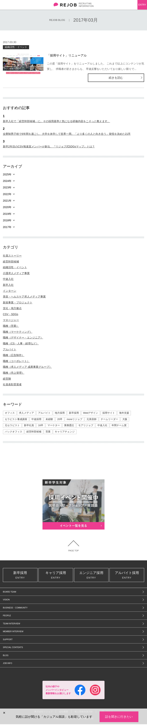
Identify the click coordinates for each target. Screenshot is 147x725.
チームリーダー (109, 419)
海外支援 (124, 412)
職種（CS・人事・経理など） (21, 343)
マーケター (53, 425)
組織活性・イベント (16, 47)
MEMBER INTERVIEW (13, 632)
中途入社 (8, 278)
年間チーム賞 (119, 425)
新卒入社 (8, 284)
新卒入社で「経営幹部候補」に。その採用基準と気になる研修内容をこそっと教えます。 (56, 121)
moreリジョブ (74, 419)
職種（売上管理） (13, 372)
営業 (48, 431)
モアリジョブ (85, 425)
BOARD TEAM (9, 592)
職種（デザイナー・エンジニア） (23, 337)
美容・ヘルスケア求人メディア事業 (24, 296)
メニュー (5, 5)
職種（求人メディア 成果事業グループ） (27, 366)
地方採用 (60, 412)
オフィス (10, 412)
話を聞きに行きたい (119, 716)
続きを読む (129, 77)
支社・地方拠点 (12, 308)
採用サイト (108, 412)
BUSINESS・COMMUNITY (15, 608)
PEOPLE (7, 616)
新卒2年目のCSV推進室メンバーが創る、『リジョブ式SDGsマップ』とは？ (49, 146)
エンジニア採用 (91, 575)
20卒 (59, 419)
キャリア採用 (56, 575)
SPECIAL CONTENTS (13, 648)
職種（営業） (11, 325)
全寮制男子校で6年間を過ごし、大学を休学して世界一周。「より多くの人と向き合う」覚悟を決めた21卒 (67, 133)
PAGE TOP (73, 550)
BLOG (5, 656)
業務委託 (69, 425)
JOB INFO (7, 664)
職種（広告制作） (13, 355)
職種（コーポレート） (16, 361)
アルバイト (9, 349)
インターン (9, 290)
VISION (6, 600)
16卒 (40, 425)
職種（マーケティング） (17, 331)
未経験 (49, 419)
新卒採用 (74, 412)
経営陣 (7, 378)
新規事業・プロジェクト (17, 302)
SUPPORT (8, 640)
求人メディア (26, 412)
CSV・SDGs (10, 314)
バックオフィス (13, 431)
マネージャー (11, 320)
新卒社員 (29, 425)
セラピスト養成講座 (16, 419)
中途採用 (36, 419)
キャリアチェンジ (65, 431)
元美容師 (91, 419)
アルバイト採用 (127, 575)
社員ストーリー (12, 255)
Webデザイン (90, 412)
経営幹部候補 (11, 261)
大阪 (124, 419)
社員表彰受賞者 (12, 384)
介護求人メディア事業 (16, 273)
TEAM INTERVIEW (11, 624)
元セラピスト (12, 425)
